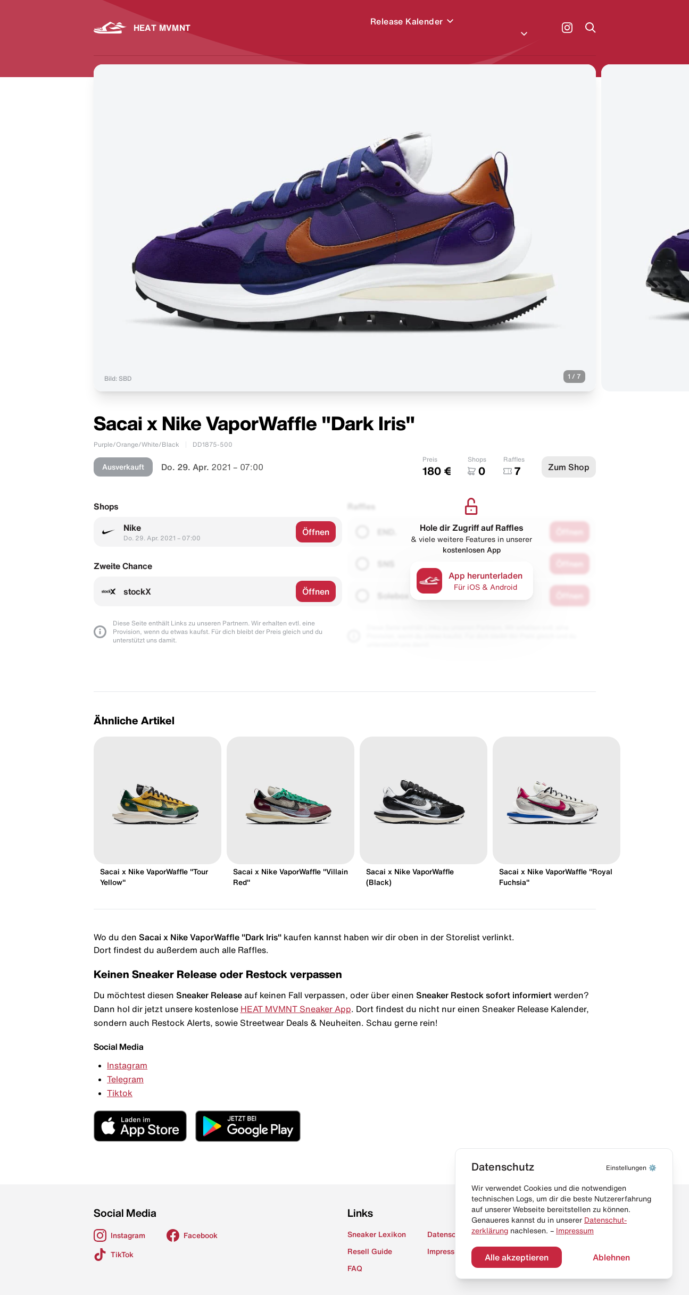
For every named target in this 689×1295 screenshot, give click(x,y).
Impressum (575, 1230)
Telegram (125, 1066)
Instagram (127, 1052)
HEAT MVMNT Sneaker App (295, 996)
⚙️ (631, 1167)
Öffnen (315, 519)
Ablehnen (611, 1257)
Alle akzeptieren (517, 1257)
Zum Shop (569, 454)
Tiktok (119, 1080)
